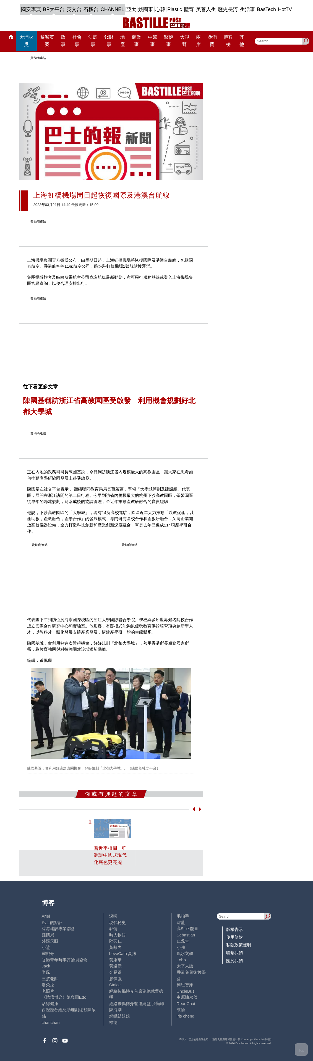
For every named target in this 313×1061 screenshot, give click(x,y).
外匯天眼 (50, 941)
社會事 (77, 41)
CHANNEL (112, 9)
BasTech (266, 9)
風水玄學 (185, 953)
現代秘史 (117, 922)
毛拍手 (183, 916)
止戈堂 (183, 941)
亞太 (131, 9)
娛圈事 (145, 9)
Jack (46, 966)
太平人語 (185, 966)
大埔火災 (26, 41)
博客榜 (228, 41)
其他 (241, 41)
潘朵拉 (48, 984)
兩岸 (198, 41)
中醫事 (152, 41)
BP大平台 (54, 9)
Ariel (46, 916)
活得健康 (50, 1003)
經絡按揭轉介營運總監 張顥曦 (136, 1003)
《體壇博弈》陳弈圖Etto (64, 997)
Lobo (181, 959)
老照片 (48, 991)
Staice (115, 984)
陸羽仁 (115, 941)
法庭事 (93, 41)
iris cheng (185, 1016)
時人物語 (117, 935)
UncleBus (185, 991)
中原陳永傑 (187, 997)
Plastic (174, 9)
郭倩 (113, 928)
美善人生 (206, 9)
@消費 (212, 41)
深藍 (181, 922)
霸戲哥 (48, 953)
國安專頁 (31, 9)
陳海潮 (115, 1009)
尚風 (46, 972)
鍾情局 (48, 935)
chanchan (51, 1022)
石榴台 (91, 9)
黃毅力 (115, 947)
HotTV (285, 9)
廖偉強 (115, 978)
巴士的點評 (52, 922)
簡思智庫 (185, 984)
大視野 (184, 41)
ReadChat (186, 1003)
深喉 (113, 916)
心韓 (160, 9)
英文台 (74, 9)
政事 (63, 41)
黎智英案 (47, 41)
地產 (122, 41)
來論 (181, 1009)
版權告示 (234, 929)
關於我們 (234, 960)
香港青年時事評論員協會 (64, 959)
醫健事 (168, 41)
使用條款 (234, 937)
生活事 (247, 9)
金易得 (115, 972)
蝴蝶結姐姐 (119, 1016)
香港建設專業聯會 (58, 928)
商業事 (136, 41)
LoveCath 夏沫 (123, 953)
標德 (113, 1022)
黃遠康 (115, 966)
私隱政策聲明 (238, 945)
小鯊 (46, 947)
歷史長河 (228, 9)
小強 (181, 947)
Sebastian (186, 935)
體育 (189, 9)
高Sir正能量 (187, 928)
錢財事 (109, 41)
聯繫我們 (234, 952)
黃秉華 (115, 959)
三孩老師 (50, 978)
